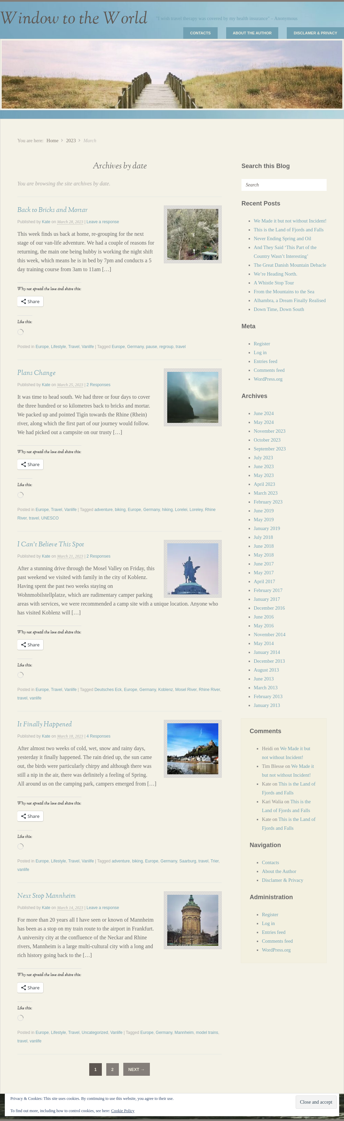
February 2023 (268, 502)
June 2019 (264, 510)
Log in (260, 352)
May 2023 (264, 475)
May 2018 (264, 555)
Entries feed (265, 361)
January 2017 (267, 599)
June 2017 (264, 563)
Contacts (200, 33)
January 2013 (267, 705)
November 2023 (269, 431)
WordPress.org (268, 379)
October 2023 (267, 440)
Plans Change (36, 372)
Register (262, 343)
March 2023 (266, 493)
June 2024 (264, 413)
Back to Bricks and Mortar (52, 210)
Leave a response (103, 221)
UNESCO (50, 518)
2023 (71, 140)
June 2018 (264, 546)
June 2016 (264, 617)
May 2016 (264, 625)
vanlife (36, 698)
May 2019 (264, 519)
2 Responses (98, 384)
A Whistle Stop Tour (274, 282)
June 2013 (264, 678)
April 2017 (264, 581)
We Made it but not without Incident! (290, 221)
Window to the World (73, 18)
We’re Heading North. (275, 274)
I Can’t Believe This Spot (50, 544)
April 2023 (264, 484)
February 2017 (268, 590)
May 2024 (264, 422)
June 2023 (264, 466)
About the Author (252, 33)
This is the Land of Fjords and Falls (289, 229)
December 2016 (269, 608)
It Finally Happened (44, 724)
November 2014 (269, 634)
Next (136, 1069)
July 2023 (263, 457)
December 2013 (269, 661)
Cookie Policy (122, 1110)
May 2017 (264, 572)
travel (34, 518)
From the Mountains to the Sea (284, 291)
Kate (46, 221)
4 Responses (98, 736)
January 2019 (267, 528)
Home (52, 140)
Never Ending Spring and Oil (282, 238)
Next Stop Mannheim (46, 895)
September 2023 (270, 448)
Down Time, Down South (279, 309)
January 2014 (267, 652)
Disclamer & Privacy (315, 33)
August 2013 (266, 670)
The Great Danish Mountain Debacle (290, 265)
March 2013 (266, 687)
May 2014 (264, 643)
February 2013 (268, 696)
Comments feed (269, 370)
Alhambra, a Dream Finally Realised (290, 300)
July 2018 (263, 537)
